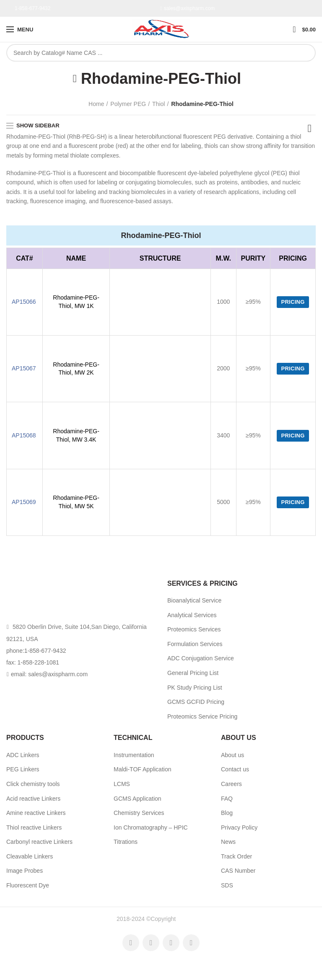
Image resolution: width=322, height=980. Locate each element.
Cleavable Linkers (29, 856)
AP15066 (24, 301)
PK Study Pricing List (194, 687)
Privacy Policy (239, 827)
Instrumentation (134, 755)
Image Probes (24, 870)
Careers (231, 784)
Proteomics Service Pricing (202, 716)
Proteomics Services (194, 629)
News (228, 841)
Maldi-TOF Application (142, 769)
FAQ (227, 798)
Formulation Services (195, 644)
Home (96, 104)
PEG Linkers (22, 769)
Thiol (158, 104)
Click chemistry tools (33, 784)
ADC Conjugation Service (200, 658)
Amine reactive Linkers (36, 812)
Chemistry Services (139, 812)
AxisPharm (191, 918)
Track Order (236, 856)
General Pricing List (192, 673)
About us (232, 755)
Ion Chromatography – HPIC (151, 827)
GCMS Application (137, 798)
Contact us (235, 769)
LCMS (122, 784)
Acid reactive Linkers (33, 798)
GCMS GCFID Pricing (195, 701)
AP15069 (24, 502)
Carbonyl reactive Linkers (39, 841)
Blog (227, 812)
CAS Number (238, 870)
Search (305, 53)
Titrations (126, 841)
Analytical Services (192, 615)
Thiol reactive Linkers (34, 827)
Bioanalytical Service (194, 600)
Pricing (292, 302)
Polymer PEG (128, 104)
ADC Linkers (22, 755)
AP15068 (24, 435)
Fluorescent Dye (27, 885)
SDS (227, 885)
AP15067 (24, 368)
